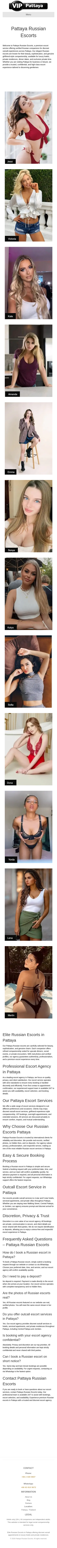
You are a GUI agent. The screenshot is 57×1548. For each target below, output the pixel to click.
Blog (28, 1500)
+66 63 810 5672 (28, 1487)
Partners (28, 1503)
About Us (28, 1497)
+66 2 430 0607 (28, 1477)
